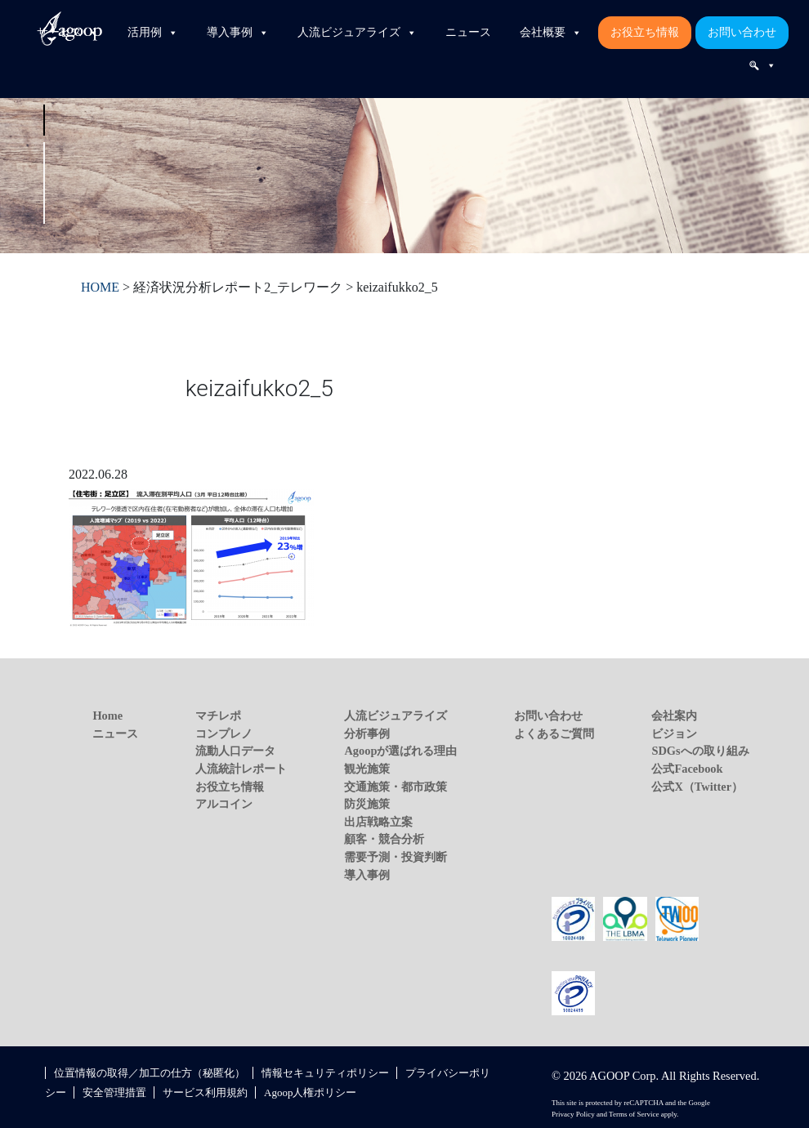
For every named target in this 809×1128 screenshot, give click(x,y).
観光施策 (367, 768)
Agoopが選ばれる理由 (400, 750)
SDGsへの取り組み (700, 750)
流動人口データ (235, 750)
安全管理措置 (114, 1092)
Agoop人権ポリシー (310, 1092)
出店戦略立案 (378, 821)
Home (107, 715)
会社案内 (674, 715)
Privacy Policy (573, 1114)
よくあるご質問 (554, 733)
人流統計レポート (241, 768)
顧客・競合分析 (384, 838)
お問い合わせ (742, 32)
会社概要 (551, 32)
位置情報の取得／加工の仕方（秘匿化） (149, 1073)
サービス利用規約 (205, 1092)
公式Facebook (686, 768)
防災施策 (367, 803)
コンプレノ (224, 733)
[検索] (762, 65)
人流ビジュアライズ (357, 32)
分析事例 (367, 733)
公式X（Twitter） (697, 786)
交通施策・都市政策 (395, 786)
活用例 (152, 32)
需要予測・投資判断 (395, 856)
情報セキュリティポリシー (325, 1073)
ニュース (468, 32)
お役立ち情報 (644, 32)
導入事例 (238, 32)
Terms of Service (634, 1114)
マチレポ (218, 715)
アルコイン (224, 803)
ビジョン (674, 733)
